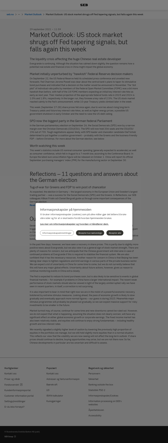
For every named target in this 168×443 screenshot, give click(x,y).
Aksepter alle (115, 233)
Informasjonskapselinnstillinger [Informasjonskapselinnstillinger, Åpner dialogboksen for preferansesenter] (56, 233)
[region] (84, 221)
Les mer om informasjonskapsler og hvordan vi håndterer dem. (74, 224)
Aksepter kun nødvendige (90, 233)
